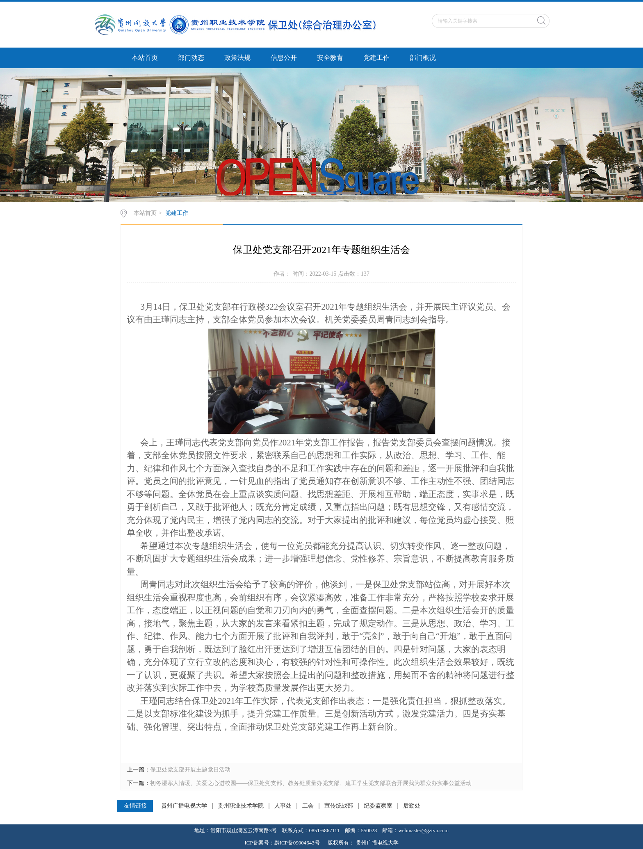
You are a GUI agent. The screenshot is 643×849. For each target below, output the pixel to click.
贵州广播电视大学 (184, 806)
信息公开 (284, 57)
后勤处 (411, 806)
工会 (308, 806)
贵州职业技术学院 (241, 806)
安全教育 (330, 57)
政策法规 (237, 57)
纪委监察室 (378, 806)
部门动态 (191, 57)
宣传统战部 (338, 806)
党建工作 (376, 57)
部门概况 (423, 57)
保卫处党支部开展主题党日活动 (190, 770)
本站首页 (145, 57)
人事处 (283, 806)
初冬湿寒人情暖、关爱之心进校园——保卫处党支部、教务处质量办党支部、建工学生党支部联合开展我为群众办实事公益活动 (311, 783)
